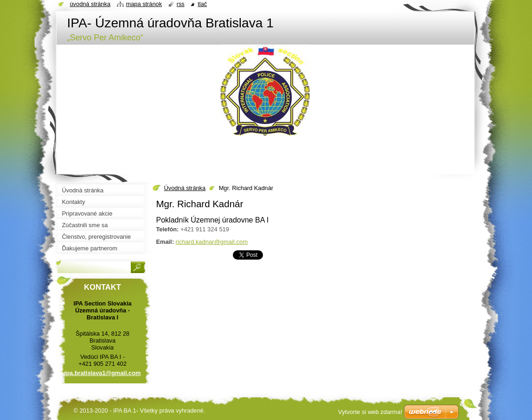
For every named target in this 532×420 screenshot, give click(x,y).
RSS (181, 3)
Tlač (202, 3)
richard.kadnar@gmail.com (211, 241)
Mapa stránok (144, 3)
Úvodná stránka (185, 188)
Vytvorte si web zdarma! (370, 411)
